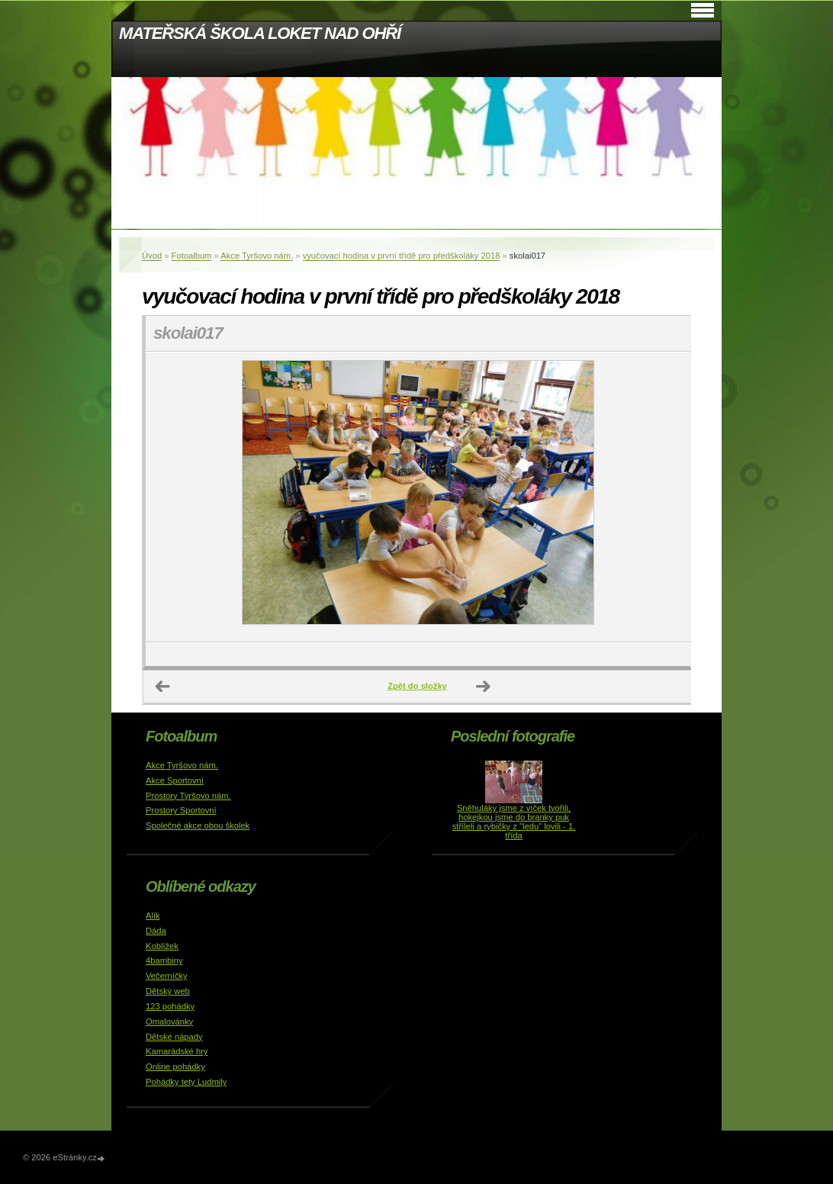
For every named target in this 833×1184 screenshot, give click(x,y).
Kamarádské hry (176, 1051)
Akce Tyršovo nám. (256, 255)
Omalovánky (169, 1021)
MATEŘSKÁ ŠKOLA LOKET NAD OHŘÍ (259, 33)
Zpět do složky (417, 685)
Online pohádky (175, 1066)
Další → (483, 686)
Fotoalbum (192, 255)
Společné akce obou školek (197, 825)
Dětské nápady (174, 1036)
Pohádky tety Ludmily (186, 1081)
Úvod (152, 255)
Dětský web (168, 991)
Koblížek (162, 946)
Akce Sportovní (175, 780)
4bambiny (164, 960)
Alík (153, 915)
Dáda (156, 930)
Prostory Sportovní (181, 810)
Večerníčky (167, 975)
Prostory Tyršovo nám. (188, 795)
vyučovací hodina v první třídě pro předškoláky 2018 (401, 255)
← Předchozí (163, 686)
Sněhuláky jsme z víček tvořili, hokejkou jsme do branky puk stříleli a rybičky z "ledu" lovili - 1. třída (514, 821)
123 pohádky (170, 1006)
